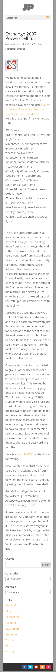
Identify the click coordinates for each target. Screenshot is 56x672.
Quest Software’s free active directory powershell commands (27, 109)
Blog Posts (12, 611)
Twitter (9, 640)
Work (8, 646)
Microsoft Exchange (15, 48)
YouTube (10, 652)
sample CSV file (27, 454)
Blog (39, 44)
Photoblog (11, 634)
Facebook (11, 622)
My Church (12, 628)
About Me (11, 605)
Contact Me (12, 617)
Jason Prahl (14, 44)
